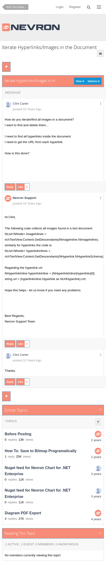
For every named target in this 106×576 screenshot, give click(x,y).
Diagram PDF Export (23, 513)
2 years (96, 440)
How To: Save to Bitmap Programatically (40, 451)
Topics (11, 421)
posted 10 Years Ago (27, 109)
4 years (96, 519)
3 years (96, 474)
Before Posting (18, 434)
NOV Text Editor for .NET (17, 7)
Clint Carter (20, 103)
